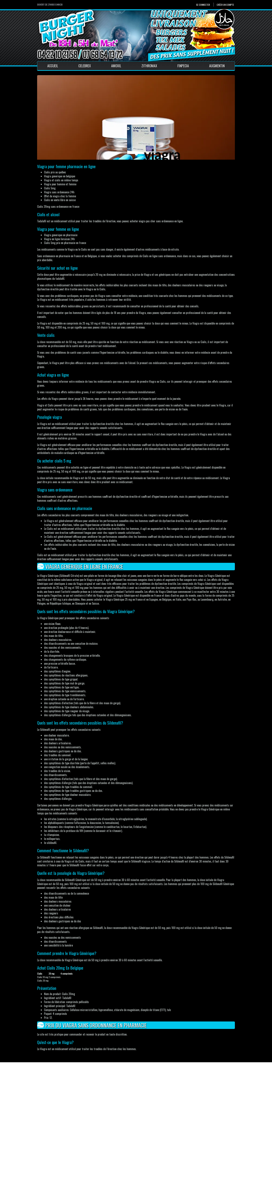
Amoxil (116, 65)
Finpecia (183, 65)
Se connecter (203, 4)
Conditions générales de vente (107, 1161)
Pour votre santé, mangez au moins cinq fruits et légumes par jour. (67, 1178)
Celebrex (84, 65)
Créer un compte (225, 4)
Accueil (52, 65)
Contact (95, 1153)
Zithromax (149, 65)
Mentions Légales (100, 1157)
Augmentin (217, 65)
